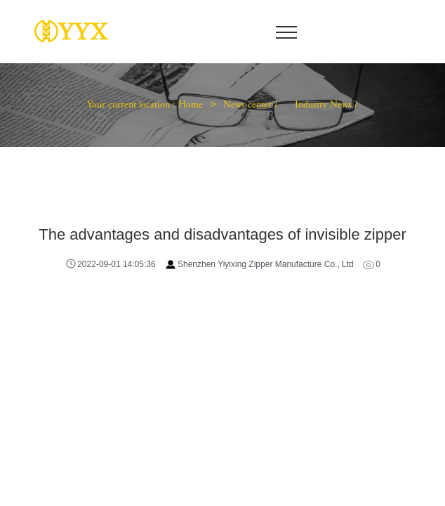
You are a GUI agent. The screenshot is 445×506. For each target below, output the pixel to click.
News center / (252, 105)
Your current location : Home (145, 105)
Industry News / (326, 105)
